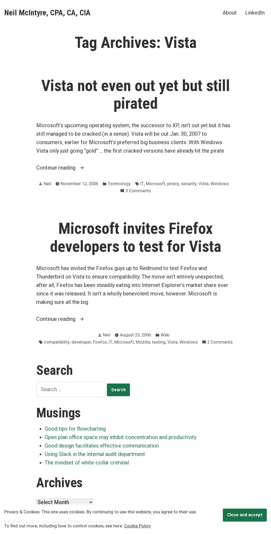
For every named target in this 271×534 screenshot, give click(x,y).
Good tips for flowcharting (75, 429)
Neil (47, 183)
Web (165, 334)
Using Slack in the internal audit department (95, 454)
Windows (219, 183)
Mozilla (143, 342)
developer (81, 342)
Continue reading (65, 167)
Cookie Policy (137, 525)
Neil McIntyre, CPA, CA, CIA (47, 12)
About (230, 13)
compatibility (57, 342)
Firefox (100, 342)
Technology (119, 183)
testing (159, 342)
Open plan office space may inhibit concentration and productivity (120, 437)
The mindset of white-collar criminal (87, 462)
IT (142, 183)
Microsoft (155, 183)
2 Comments (220, 342)
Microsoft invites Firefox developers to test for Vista (135, 237)
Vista (203, 183)
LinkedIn (255, 13)
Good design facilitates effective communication (102, 445)
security (189, 183)
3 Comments (138, 191)
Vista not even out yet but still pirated (135, 94)
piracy (173, 183)
